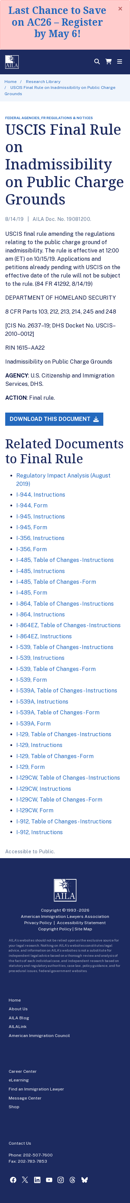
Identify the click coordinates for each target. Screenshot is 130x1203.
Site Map (83, 929)
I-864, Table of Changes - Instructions (65, 603)
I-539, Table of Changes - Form (56, 669)
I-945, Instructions (40, 516)
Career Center (23, 1071)
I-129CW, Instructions (43, 789)
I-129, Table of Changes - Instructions (63, 734)
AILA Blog (19, 1017)
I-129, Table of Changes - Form (55, 756)
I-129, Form (30, 767)
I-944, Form (31, 505)
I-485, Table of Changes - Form (56, 582)
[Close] (120, 8)
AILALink (18, 1026)
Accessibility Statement (81, 922)
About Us (18, 1008)
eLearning (19, 1080)
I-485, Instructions (40, 571)
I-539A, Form (33, 723)
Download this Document (54, 419)
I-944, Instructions (40, 494)
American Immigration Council (39, 1035)
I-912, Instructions (39, 832)
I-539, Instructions (40, 658)
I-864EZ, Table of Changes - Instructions (68, 625)
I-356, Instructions (40, 538)
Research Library (43, 81)
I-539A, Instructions (42, 701)
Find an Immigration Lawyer (36, 1089)
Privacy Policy (38, 922)
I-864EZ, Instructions (44, 636)
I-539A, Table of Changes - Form (57, 712)
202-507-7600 (38, 1155)
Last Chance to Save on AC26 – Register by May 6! (57, 21)
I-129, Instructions (39, 745)
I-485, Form (31, 592)
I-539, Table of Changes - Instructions (64, 647)
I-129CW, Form (34, 810)
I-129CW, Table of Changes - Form (59, 799)
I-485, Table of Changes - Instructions (65, 560)
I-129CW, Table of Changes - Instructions (68, 777)
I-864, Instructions (40, 614)
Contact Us (20, 1143)
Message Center (25, 1098)
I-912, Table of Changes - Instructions (64, 821)
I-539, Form (31, 680)
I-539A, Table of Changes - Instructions (66, 690)
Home (11, 81)
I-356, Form (31, 549)
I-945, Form (31, 527)
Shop (14, 1106)
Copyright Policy (54, 929)
